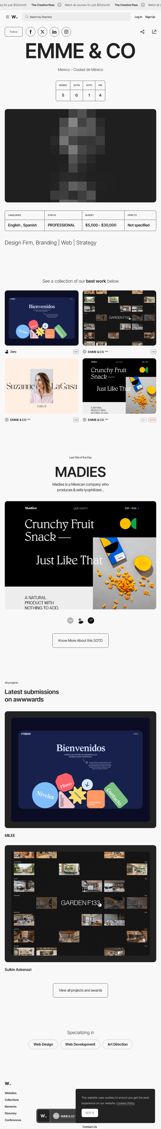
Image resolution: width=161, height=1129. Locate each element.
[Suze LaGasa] (42, 386)
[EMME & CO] (70, 620)
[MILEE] (42, 318)
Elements (10, 1106)
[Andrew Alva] (80, 620)
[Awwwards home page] (43, 1116)
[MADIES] (119, 386)
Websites (10, 1093)
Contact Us (90, 1126)
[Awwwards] (14, 16)
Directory (11, 1113)
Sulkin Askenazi (18, 969)
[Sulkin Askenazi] (119, 318)
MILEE (10, 835)
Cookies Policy (126, 1103)
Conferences (13, 1120)
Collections (12, 1099)
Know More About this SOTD (80, 640)
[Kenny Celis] (91, 620)
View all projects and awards (80, 990)
